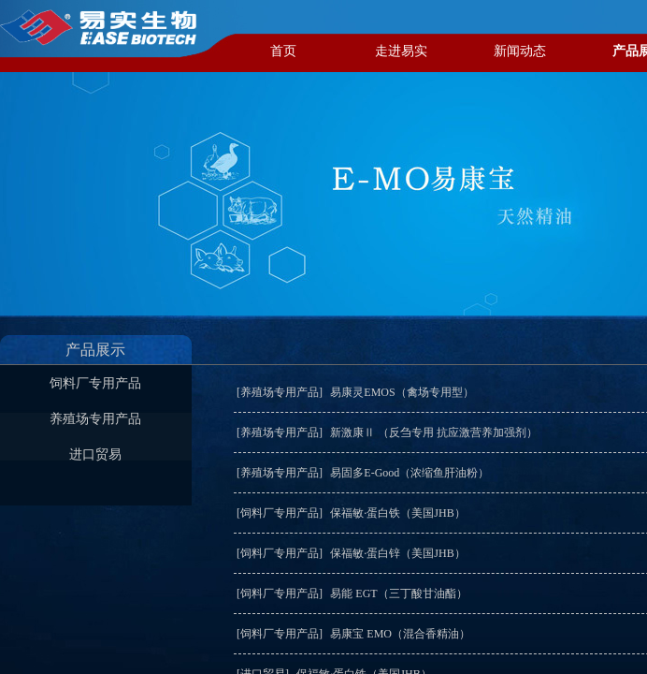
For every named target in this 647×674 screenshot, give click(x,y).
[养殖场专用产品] (280, 392)
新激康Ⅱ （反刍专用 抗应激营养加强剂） (434, 432)
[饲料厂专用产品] (280, 513)
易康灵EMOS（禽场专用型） (401, 392)
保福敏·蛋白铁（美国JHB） (397, 513)
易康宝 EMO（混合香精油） (400, 633)
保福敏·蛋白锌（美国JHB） (397, 553)
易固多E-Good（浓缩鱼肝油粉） (409, 472)
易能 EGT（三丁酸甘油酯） (398, 593)
